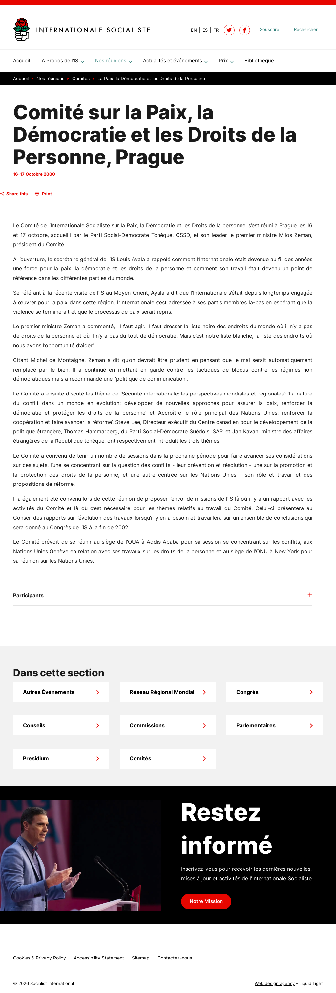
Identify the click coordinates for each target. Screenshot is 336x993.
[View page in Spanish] (202, 30)
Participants (28, 598)
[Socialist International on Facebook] (244, 30)
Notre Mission (206, 904)
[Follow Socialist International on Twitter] (229, 30)
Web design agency (275, 983)
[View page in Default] (191, 30)
